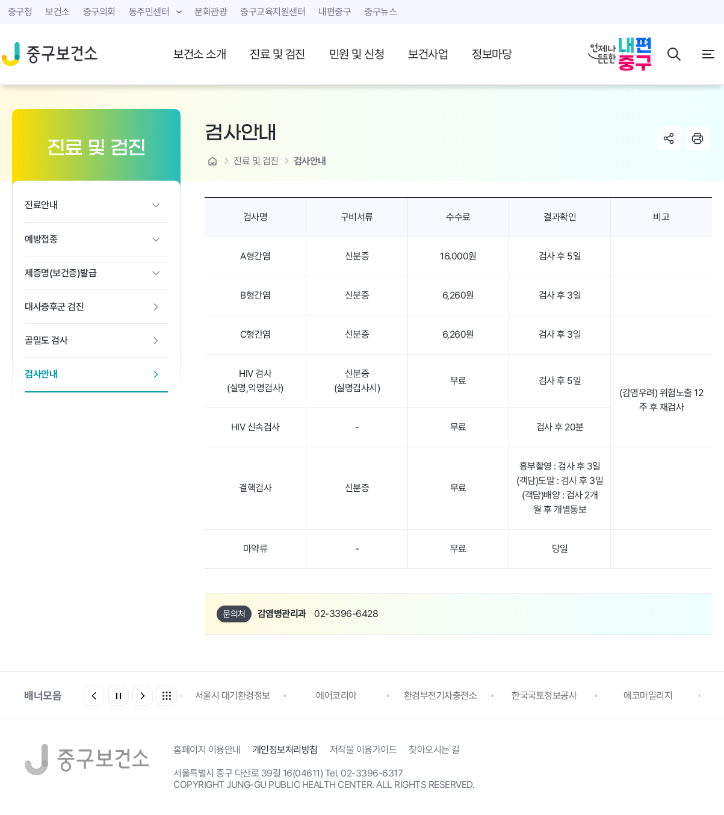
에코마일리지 (647, 695)
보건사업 (428, 54)
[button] (142, 696)
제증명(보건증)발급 (60, 273)
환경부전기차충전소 (440, 695)
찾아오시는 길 (434, 749)
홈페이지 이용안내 (207, 749)
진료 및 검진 (277, 54)
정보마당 (492, 54)
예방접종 (41, 239)
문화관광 (210, 11)
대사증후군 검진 (54, 306)
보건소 (57, 11)
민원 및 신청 (357, 54)
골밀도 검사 (46, 340)
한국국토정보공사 (544, 695)
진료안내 (41, 205)
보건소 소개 (199, 54)
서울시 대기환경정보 (232, 695)
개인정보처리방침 (285, 749)
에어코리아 (336, 695)
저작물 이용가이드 (363, 749)
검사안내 (41, 374)
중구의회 (99, 11)
